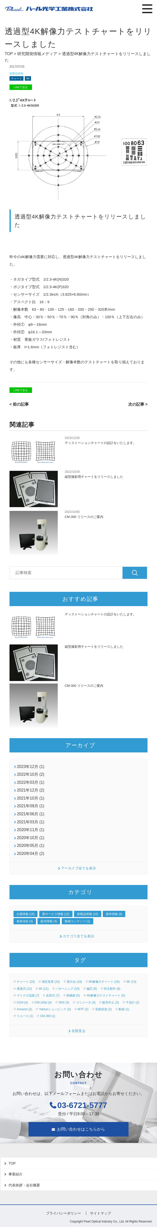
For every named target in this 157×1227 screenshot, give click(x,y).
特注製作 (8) (112, 988)
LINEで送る (21, 87)
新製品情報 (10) (87, 914)
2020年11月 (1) (30, 830)
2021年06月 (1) (30, 814)
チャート (16, 78)
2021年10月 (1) (30, 798)
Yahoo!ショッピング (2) (55, 1009)
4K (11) (43, 988)
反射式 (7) (53, 995)
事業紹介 (15, 1174)
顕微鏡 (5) (73, 995)
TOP (9, 54)
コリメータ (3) (86, 1002)
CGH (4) (22, 1002)
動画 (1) (123, 1009)
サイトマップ (100, 1213)
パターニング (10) (68, 988)
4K (28, 78)
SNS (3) (63, 1002)
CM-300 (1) (47, 1016)
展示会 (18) (74, 981)
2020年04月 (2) (30, 853)
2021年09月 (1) (30, 806)
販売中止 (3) (110, 1002)
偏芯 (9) (91, 988)
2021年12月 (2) (30, 790)
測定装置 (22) (51, 981)
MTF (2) (83, 1009)
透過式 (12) (24, 988)
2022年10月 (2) (30, 774)
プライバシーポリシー (63, 1213)
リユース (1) (25, 1016)
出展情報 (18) (25, 914)
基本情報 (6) (114, 914)
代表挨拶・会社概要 (24, 1185)
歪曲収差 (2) (103, 1009)
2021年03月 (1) (30, 822)
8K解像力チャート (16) (104, 981)
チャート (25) (26, 981)
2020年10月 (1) (30, 838)
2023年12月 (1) (30, 766)
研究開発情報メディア (37, 54)
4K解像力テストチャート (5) (106, 995)
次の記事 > (138, 404)
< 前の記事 (19, 404)
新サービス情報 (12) (56, 914)
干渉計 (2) (132, 1002)
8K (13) (131, 981)
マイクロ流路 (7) (28, 995)
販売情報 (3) (48, 921)
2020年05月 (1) (30, 845)
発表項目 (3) (24, 921)
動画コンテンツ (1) (77, 921)
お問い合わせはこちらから (81, 1129)
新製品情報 (16, 73)
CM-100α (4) (43, 1002)
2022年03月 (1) (30, 782)
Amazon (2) (24, 1009)
